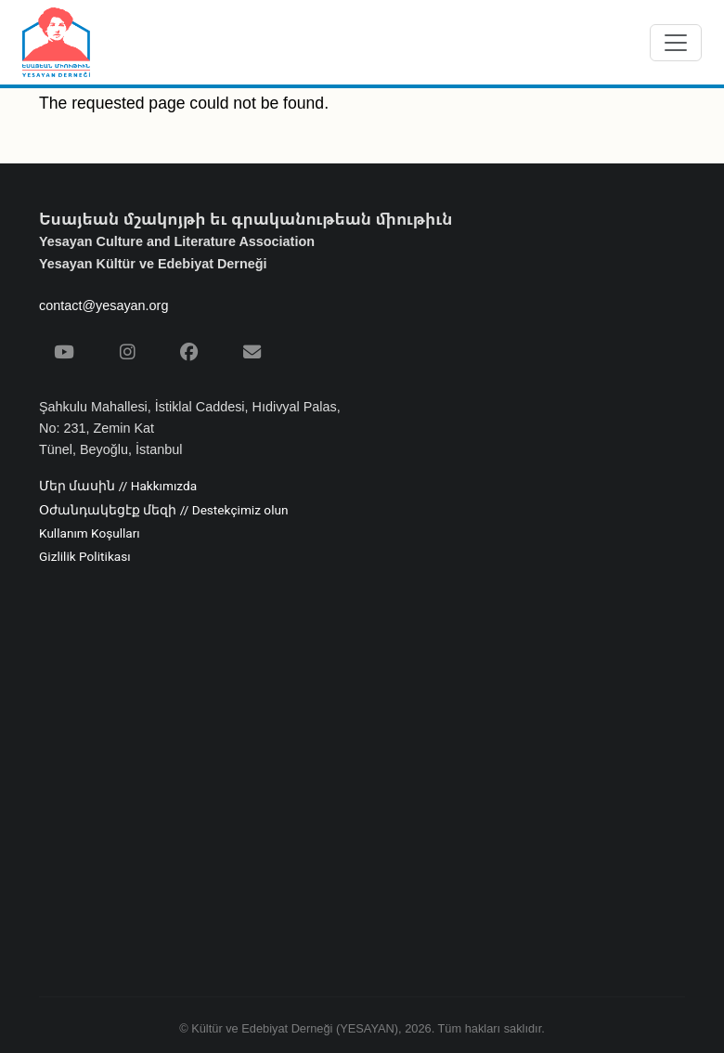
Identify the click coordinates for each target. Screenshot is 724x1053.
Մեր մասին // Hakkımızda (118, 486)
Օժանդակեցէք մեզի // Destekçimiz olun (163, 510)
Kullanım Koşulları (89, 534)
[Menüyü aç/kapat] (676, 42)
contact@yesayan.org (103, 305)
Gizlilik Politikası (85, 557)
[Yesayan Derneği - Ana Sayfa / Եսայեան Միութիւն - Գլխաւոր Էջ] (56, 42)
